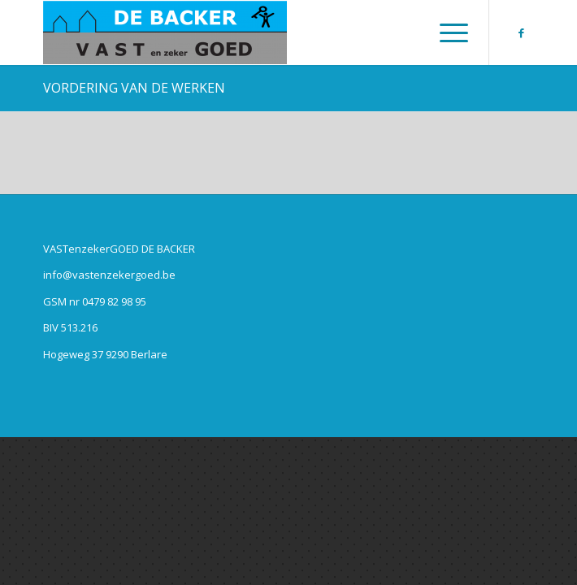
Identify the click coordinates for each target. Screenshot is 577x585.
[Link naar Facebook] (522, 33)
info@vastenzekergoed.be (109, 274)
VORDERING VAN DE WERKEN (134, 88)
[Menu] (445, 32)
